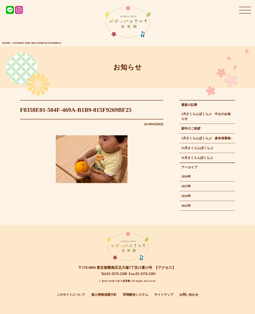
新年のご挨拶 (190, 128)
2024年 (186, 196)
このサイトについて (71, 294)
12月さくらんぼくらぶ (197, 148)
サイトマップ (163, 294)
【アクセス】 (165, 268)
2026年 (186, 176)
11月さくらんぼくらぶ (197, 157)
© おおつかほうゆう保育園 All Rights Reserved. (127, 281)
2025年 (186, 186)
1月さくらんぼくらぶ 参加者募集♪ (206, 138)
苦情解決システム (135, 294)
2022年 (186, 205)
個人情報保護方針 (104, 294)
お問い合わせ (188, 294)
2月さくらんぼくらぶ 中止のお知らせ (206, 116)
